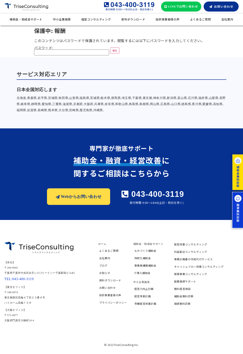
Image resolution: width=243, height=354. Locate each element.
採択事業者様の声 (167, 19)
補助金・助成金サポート (26, 19)
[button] (181, 6)
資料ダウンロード (133, 19)
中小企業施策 (62, 19)
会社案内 (227, 19)
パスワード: (71, 50)
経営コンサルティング (96, 19)
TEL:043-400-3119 (19, 279)
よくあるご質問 (200, 19)
